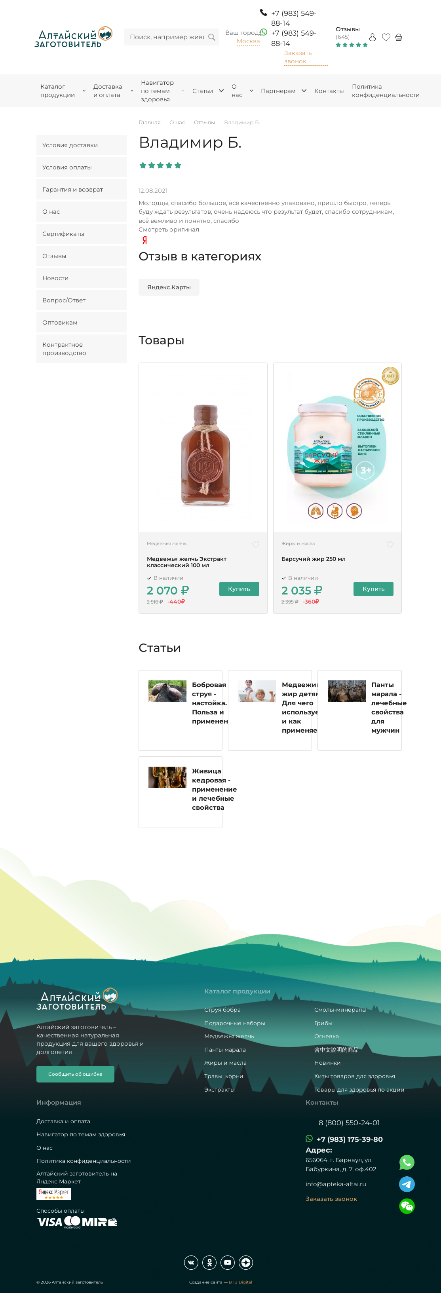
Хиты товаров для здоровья (354, 1076)
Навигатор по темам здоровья (80, 1134)
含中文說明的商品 (336, 1049)
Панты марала (225, 1049)
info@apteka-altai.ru (336, 1184)
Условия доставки (70, 145)
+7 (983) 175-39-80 (350, 1140)
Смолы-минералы (340, 1009)
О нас (51, 211)
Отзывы (348, 29)
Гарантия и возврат (72, 189)
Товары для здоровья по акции (359, 1089)
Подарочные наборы (234, 1023)
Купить (239, 589)
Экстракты (219, 1089)
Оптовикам (60, 322)
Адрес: (319, 1150)
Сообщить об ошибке (75, 1074)
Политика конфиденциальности (83, 1161)
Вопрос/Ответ (64, 300)
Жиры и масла (225, 1063)
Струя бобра (222, 1009)
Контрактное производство (64, 349)
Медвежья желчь (229, 1036)
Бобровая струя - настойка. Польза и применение (215, 704)
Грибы (323, 1023)
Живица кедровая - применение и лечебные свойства (215, 790)
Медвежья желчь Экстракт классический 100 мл (186, 562)
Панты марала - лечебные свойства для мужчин (389, 708)
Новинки (327, 1063)
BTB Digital (240, 1282)
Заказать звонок (298, 57)
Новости (55, 278)
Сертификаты (63, 233)
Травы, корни (223, 1076)
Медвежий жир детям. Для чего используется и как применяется (306, 708)
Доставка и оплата (63, 1121)
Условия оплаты (67, 167)
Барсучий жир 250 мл (313, 559)
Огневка (326, 1036)
